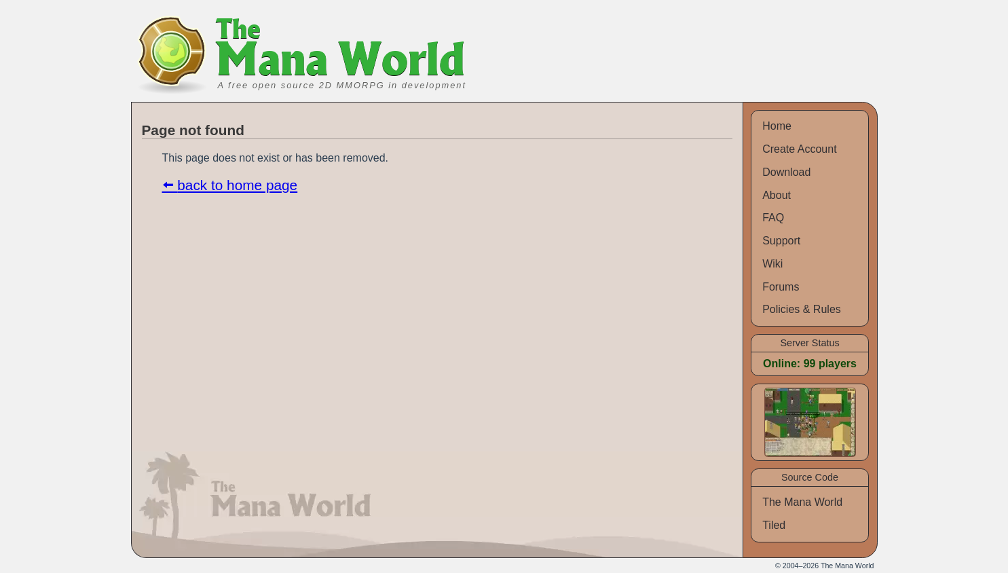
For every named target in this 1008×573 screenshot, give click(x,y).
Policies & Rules (801, 309)
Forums (780, 287)
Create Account (799, 149)
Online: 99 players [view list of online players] (810, 363)
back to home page (237, 185)
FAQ (773, 217)
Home (776, 126)
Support (781, 240)
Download (786, 172)
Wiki (772, 264)
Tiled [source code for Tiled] (773, 525)
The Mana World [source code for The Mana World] (802, 502)
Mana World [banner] (341, 52)
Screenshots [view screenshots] (795, 394)
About (776, 195)
